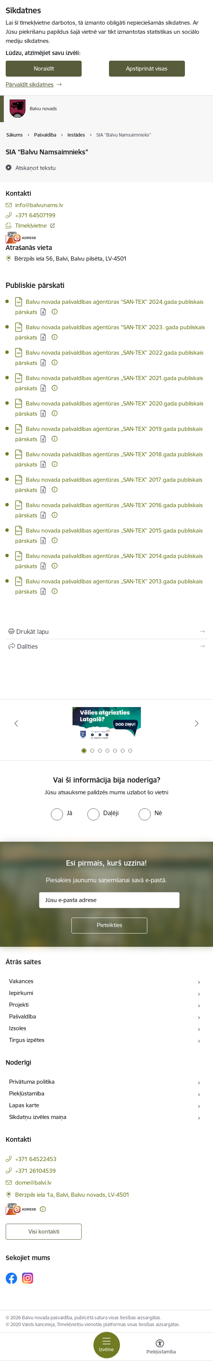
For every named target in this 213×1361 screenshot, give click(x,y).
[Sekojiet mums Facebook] (11, 1278)
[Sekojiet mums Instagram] (27, 1278)
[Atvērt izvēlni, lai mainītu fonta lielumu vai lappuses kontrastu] (160, 1347)
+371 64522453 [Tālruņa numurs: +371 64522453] (36, 1159)
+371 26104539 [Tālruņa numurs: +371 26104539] (35, 1170)
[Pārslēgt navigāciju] (106, 1345)
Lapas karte (24, 1105)
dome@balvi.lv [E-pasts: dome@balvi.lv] (33, 1182)
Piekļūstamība (26, 1093)
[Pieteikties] (109, 926)
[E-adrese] (21, 237)
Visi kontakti (43, 1231)
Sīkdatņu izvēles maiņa (37, 1117)
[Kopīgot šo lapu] (106, 646)
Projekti (18, 1004)
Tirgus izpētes (26, 1040)
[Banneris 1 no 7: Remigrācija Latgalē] (107, 723)
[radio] (61, 812)
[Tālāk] (197, 723)
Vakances (21, 981)
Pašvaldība (22, 1016)
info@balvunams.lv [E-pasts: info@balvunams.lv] (39, 205)
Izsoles (17, 1028)
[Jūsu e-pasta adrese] (109, 900)
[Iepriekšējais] (16, 723)
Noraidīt (44, 68)
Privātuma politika (32, 1081)
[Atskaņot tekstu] (36, 167)
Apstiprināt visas (146, 68)
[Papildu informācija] (54, 311)
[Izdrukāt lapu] (106, 631)
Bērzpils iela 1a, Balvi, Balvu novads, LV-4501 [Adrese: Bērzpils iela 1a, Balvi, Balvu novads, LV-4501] (72, 1194)
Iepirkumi (21, 992)
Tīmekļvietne (31, 225)
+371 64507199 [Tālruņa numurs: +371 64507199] (35, 215)
